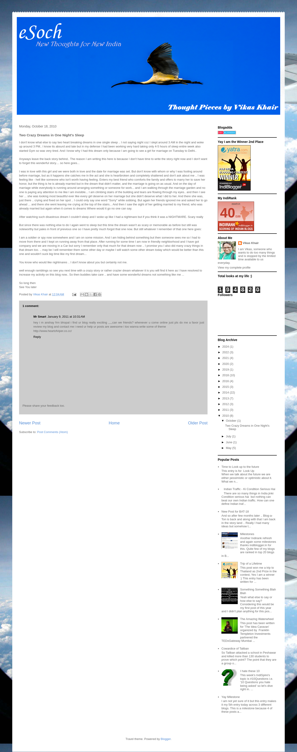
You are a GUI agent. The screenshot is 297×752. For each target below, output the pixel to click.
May (229, 448)
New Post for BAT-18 (235, 511)
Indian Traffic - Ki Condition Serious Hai (249, 489)
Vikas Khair (251, 243)
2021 (226, 358)
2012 (226, 404)
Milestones (247, 534)
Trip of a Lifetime (251, 563)
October (231, 420)
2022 (226, 352)
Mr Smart (39, 316)
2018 (226, 375)
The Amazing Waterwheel (257, 619)
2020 (226, 364)
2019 (226, 369)
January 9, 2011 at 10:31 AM (66, 316)
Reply (37, 337)
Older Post (198, 423)
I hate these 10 (250, 671)
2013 (226, 398)
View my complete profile (234, 267)
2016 (226, 381)
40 (227, 212)
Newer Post (29, 423)
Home (114, 423)
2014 (226, 392)
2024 (226, 346)
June (229, 442)
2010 (226, 415)
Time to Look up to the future (240, 466)
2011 (226, 409)
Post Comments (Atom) (52, 432)
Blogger (166, 739)
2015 (226, 386)
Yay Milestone (230, 697)
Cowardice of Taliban (235, 648)
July (229, 436)
